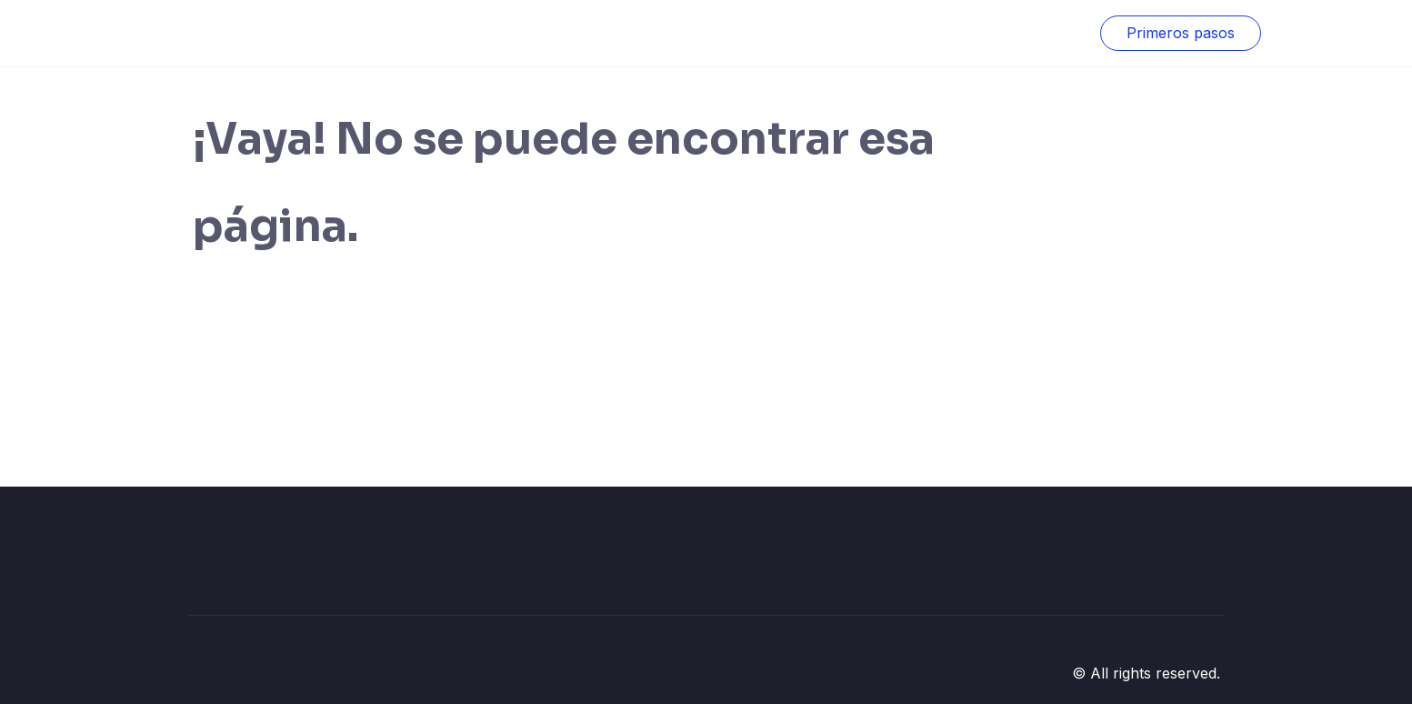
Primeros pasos (1181, 33)
